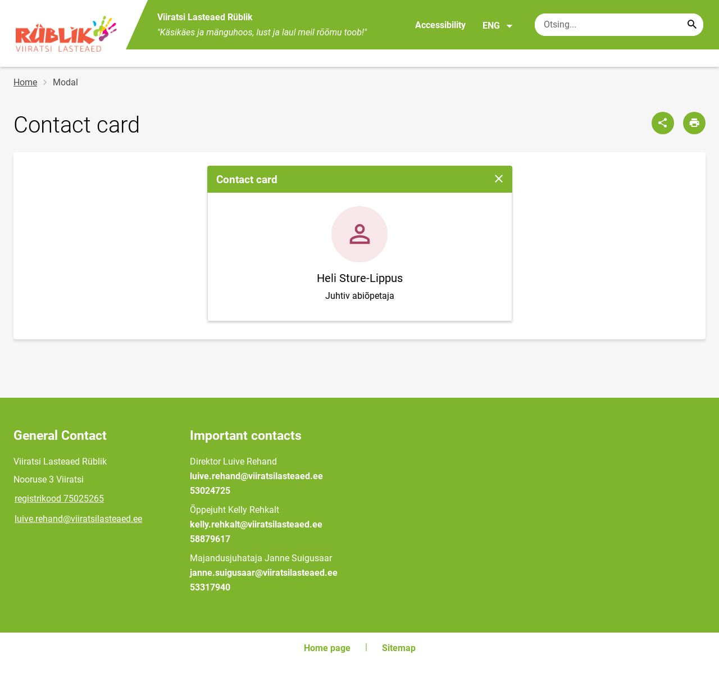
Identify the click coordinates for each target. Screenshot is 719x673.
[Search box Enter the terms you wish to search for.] (619, 24)
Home (25, 82)
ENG (498, 26)
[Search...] (692, 24)
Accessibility (440, 25)
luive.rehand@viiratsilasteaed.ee (78, 518)
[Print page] (694, 123)
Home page (327, 648)
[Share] (663, 123)
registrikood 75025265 (59, 498)
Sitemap (399, 648)
